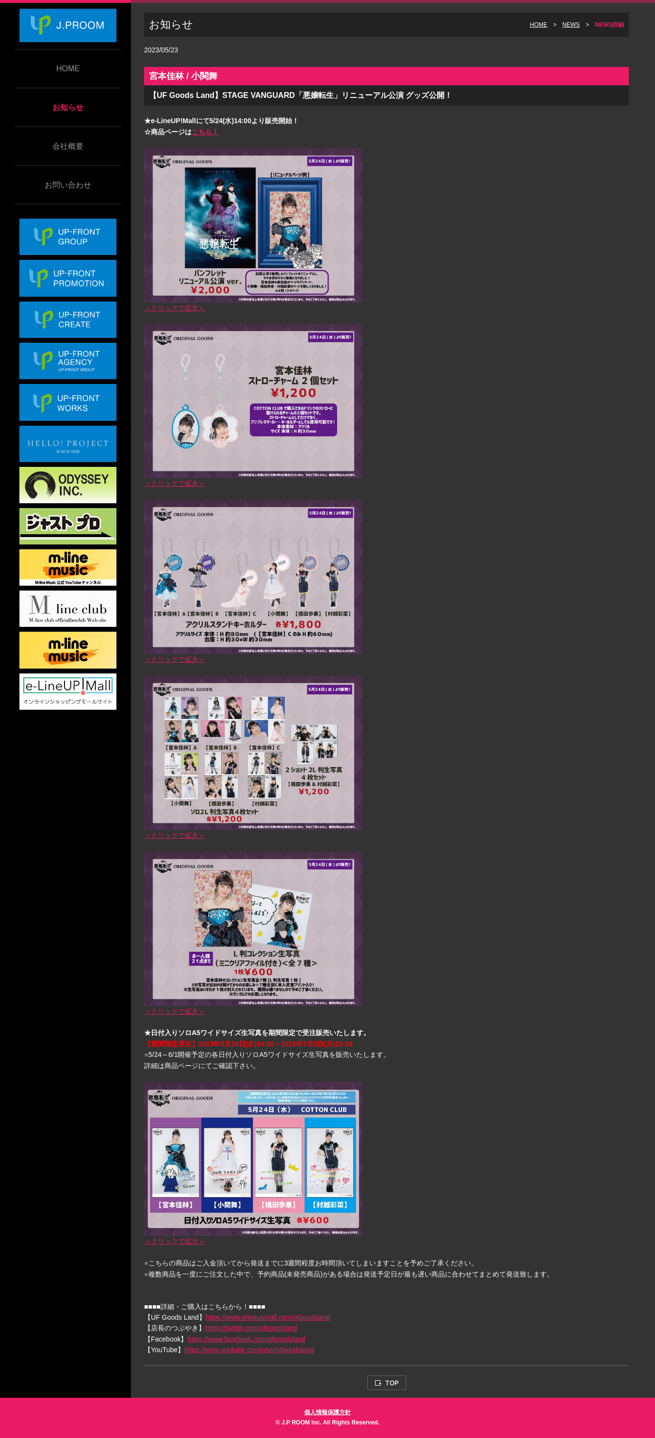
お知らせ (67, 107)
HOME (68, 68)
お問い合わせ (68, 185)
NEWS (571, 24)
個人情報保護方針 (327, 1412)
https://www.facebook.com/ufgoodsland (246, 1339)
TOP (386, 1382)
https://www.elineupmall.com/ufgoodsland (268, 1317)
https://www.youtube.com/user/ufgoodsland (249, 1350)
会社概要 (67, 146)
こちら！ (205, 132)
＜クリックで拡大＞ (174, 308)
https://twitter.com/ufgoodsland (251, 1328)
